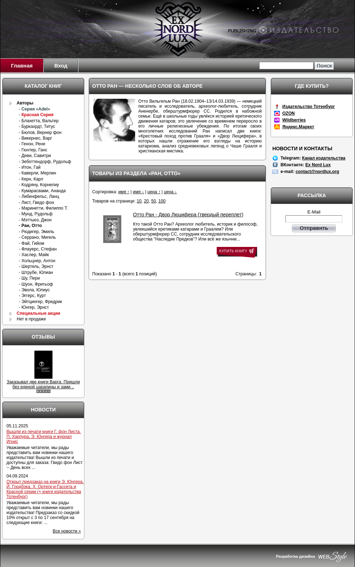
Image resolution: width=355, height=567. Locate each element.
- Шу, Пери (29, 278)
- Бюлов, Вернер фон (40, 132)
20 (146, 201)
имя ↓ (138, 191)
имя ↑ (123, 191)
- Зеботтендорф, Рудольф (45, 161)
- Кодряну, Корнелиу (39, 184)
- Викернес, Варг (35, 138)
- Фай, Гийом (31, 243)
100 (161, 201)
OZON (288, 113)
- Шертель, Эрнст (36, 266)
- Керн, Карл (31, 179)
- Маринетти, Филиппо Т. (43, 208)
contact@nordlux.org (317, 171)
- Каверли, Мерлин (37, 173)
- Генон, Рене (32, 143)
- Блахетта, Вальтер (39, 120)
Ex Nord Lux (318, 164)
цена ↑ (154, 191)
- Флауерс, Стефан (38, 249)
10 (139, 201)
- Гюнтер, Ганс (33, 149)
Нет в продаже (31, 319)
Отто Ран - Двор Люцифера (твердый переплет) (188, 214)
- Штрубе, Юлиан (36, 272)
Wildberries (294, 120)
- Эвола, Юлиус (34, 289)
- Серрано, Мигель (37, 237)
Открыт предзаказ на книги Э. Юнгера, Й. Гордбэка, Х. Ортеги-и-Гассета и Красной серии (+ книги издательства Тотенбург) (45, 489)
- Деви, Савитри (35, 155)
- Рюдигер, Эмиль (36, 231)
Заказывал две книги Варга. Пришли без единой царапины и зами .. (43, 384)
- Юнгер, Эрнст (34, 307)
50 (153, 201)
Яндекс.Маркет (298, 126)
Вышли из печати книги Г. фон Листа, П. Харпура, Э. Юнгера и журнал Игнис (43, 436)
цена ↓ (170, 191)
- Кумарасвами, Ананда (42, 190)
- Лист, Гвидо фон (36, 202)
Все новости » (67, 531)
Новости (43, 409)
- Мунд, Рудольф (35, 213)
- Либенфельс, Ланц (39, 196)
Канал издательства (323, 158)
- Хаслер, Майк (34, 254)
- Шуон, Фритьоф (36, 284)
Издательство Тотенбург (308, 106)
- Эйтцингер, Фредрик (40, 301)
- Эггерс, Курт (32, 295)
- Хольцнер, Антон (37, 260)
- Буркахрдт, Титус (37, 126)
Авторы (25, 103)
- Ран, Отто (30, 225)
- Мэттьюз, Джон (35, 219)
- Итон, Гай (29, 167)
